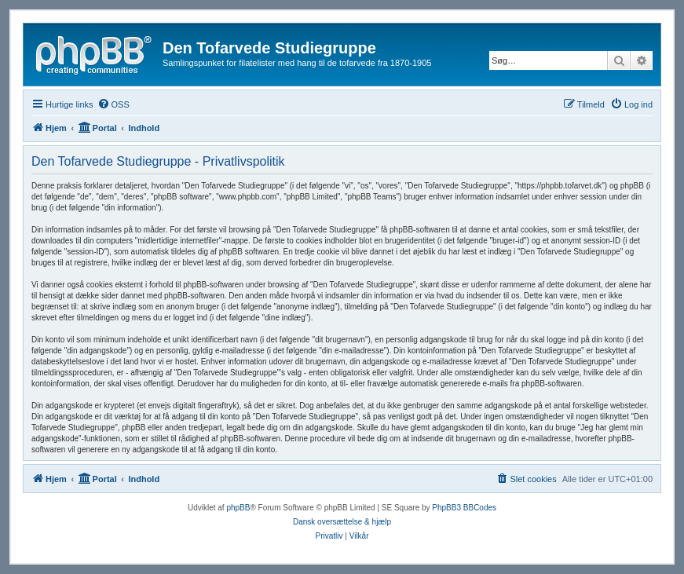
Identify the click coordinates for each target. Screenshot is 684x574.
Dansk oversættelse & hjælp (342, 521)
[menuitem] (113, 104)
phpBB (238, 507)
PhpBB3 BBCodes (464, 507)
